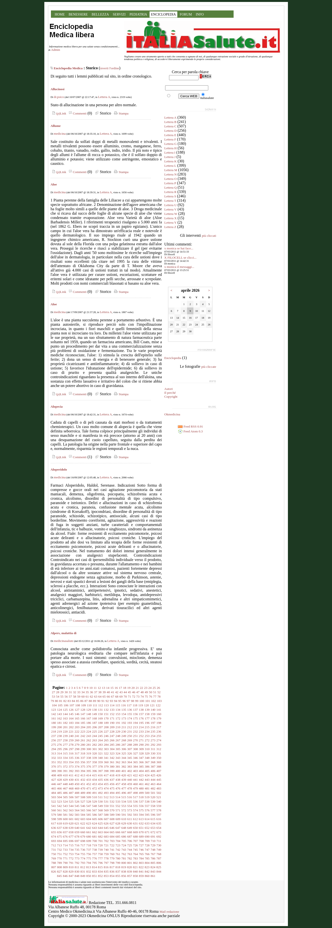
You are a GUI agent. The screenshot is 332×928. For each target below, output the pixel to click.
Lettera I (170, 152)
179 (158, 718)
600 (65, 819)
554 (129, 806)
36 (91, 692)
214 (141, 727)
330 (153, 753)
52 (159, 692)
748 (153, 849)
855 (117, 876)
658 (71, 832)
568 (100, 810)
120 (146, 705)
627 (112, 823)
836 (112, 871)
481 (147, 788)
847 (71, 876)
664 (106, 832)
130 (94, 709)
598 (53, 819)
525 (71, 801)
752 (65, 854)
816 (106, 867)
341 (106, 758)
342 (112, 758)
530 (100, 801)
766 (147, 854)
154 (123, 714)
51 (154, 692)
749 (158, 849)
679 (82, 836)
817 (112, 867)
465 (53, 788)
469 (77, 788)
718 (88, 845)
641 (82, 828)
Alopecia (57, 406)
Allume (56, 126)
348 (147, 758)
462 (147, 784)
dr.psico (59, 97)
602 (77, 819)
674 (53, 836)
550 (106, 806)
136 (129, 709)
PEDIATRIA (138, 14)
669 (135, 832)
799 (117, 863)
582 (71, 814)
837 (117, 871)
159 (153, 714)
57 (70, 696)
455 (106, 784)
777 (100, 858)
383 (129, 766)
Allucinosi (58, 89)
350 (158, 758)
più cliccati (209, 235)
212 (129, 727)
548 (94, 806)
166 (82, 718)
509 (88, 797)
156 (135, 714)
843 (153, 871)
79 (52, 701)
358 (94, 762)
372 (65, 766)
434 (94, 779)
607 (106, 819)
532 (112, 801)
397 (100, 771)
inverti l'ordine (109, 68)
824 (153, 867)
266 (112, 740)
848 (77, 876)
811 (77, 867)
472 (94, 788)
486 (65, 793)
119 (140, 705)
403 (135, 771)
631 (135, 823)
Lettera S (170, 196)
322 (106, 753)
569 (106, 810)
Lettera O (170, 179)
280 (82, 744)
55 (61, 696)
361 (112, 762)
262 (88, 740)
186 (88, 723)
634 (153, 823)
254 (153, 736)
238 (59, 736)
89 (94, 701)
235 (153, 731)
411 (71, 775)
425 (153, 775)
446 (53, 784)
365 (135, 762)
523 (59, 801)
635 (158, 823)
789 (59, 863)
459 (129, 784)
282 (94, 744)
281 (88, 744)
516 (129, 797)
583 (77, 814)
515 (123, 797)
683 (106, 836)
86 (81, 701)
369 (158, 762)
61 (87, 696)
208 (106, 727)
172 (117, 718)
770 (59, 858)
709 (147, 841)
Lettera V (170, 209)
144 (65, 714)
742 (117, 849)
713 (59, 845)
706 (129, 841)
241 (77, 736)
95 (119, 701)
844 (158, 871)
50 (150, 692)
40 (108, 692)
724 (123, 845)
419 (117, 775)
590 (117, 814)
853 (106, 876)
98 (132, 701)
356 (82, 762)
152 (112, 714)
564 (77, 810)
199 (53, 727)
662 (94, 832)
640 (77, 828)
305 (117, 749)
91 (102, 701)
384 (135, 766)
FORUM (186, 14)
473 (100, 788)
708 (141, 841)
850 (88, 876)
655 (53, 832)
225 (94, 731)
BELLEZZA (100, 14)
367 (147, 762)
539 (153, 801)
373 (71, 766)
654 (158, 828)
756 (88, 854)
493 (106, 793)
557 (147, 806)
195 (141, 723)
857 (129, 876)
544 (71, 806)
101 (147, 701)
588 (106, 814)
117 (129, 705)
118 (135, 705)
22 (141, 688)
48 (142, 692)
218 (53, 731)
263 (94, 740)
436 (106, 779)
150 (100, 714)
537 (141, 801)
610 (123, 819)
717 (82, 845)
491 (94, 793)
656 (59, 832)
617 (53, 823)
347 (141, 758)
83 (69, 701)
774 (82, 858)
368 (153, 762)
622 (82, 823)
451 (82, 784)
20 (133, 688)
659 (77, 832)
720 (100, 845)
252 (141, 736)
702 (106, 841)
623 (88, 823)
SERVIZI (119, 14)
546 (82, 806)
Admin (55, 50)
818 (117, 867)
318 (82, 753)
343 (117, 758)
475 (112, 788)
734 (71, 849)
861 (153, 876)
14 (107, 688)
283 (100, 744)
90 (98, 701)
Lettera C (170, 126)
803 (141, 863)
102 (153, 701)
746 (141, 849)
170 (106, 718)
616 (158, 819)
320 (94, 753)
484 (53, 793)
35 (87, 692)
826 (53, 871)
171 (112, 718)
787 (158, 858)
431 (77, 779)
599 (59, 819)
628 (117, 823)
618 (59, 823)
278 (71, 744)
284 (106, 744)
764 (135, 854)
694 (59, 841)
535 (129, 801)
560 (53, 810)
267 (117, 740)
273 (153, 740)
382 (123, 766)
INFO (200, 14)
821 (135, 867)
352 (59, 762)
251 (135, 736)
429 (65, 779)
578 (158, 810)
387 (153, 766)
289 (135, 744)
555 (135, 806)
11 (95, 688)
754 (77, 854)
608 (112, 819)
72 (133, 696)
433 (88, 779)
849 (82, 876)
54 (57, 696)
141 (158, 709)
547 (88, 806)
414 (88, 775)
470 (82, 788)
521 (158, 797)
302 (100, 749)
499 (141, 793)
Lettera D (170, 130)
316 (71, 753)
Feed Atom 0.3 (190, 431)
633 (147, 823)
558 (153, 806)
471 (88, 788)
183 (71, 723)
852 (100, 876)
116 (123, 705)
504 (59, 797)
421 (129, 775)
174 (129, 718)
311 (153, 749)
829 (71, 871)
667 (123, 832)
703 (112, 841)
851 (94, 876)
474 (106, 788)
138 (141, 709)
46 (133, 692)
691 (153, 836)
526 (77, 801)
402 (129, 771)
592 (129, 814)
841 (141, 871)
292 (153, 744)
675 (59, 836)
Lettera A (104, 97)
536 (135, 801)
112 (100, 705)
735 (77, 849)
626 (106, 823)
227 (106, 731)
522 (53, 801)
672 (153, 832)
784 (141, 858)
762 (123, 854)
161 (53, 718)
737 (88, 849)
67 (112, 696)
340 (100, 758)
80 (56, 701)
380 (112, 766)
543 (65, 806)
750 (53, 854)
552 (117, 806)
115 (117, 705)
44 (125, 692)
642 (88, 828)
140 (153, 709)
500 (147, 793)
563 (71, 810)
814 (94, 867)
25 (154, 688)
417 (106, 775)
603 (82, 819)
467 (65, 788)
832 (88, 871)
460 (135, 784)
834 (100, 871)
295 (59, 749)
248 (117, 736)
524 (65, 801)
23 (145, 688)
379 (106, 766)
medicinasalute (63, 641)
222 (77, 731)
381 (117, 766)
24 (150, 688)
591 (123, 814)
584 (82, 814)
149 (94, 714)
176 (141, 718)
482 (153, 788)
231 (129, 731)
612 (135, 819)
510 (94, 797)
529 (94, 801)
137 (135, 709)
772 (71, 858)
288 (129, 744)
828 (65, 871)
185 (82, 723)
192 (123, 723)
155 (129, 714)
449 (71, 784)
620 (71, 823)
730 (158, 845)
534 (123, 801)
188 (100, 723)
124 (59, 709)
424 (147, 775)
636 (53, 828)
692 (158, 836)
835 (106, 871)
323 (112, 753)
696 (71, 841)
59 (78, 696)
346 (135, 758)
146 (77, 714)
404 (141, 771)
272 (147, 740)
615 (153, 819)
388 (158, 766)
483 (158, 788)
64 (99, 696)
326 (129, 753)
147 (82, 714)
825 (158, 867)
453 (94, 784)
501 (153, 793)
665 (112, 832)
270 (135, 740)
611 (129, 819)
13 (103, 688)
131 (100, 709)
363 (123, 762)
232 (135, 731)
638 (65, 828)
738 (94, 849)
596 (153, 814)
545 (77, 806)
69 (121, 696)
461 (141, 784)
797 (106, 863)
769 (53, 858)
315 (65, 753)
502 (158, 793)
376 (88, 766)
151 (106, 714)
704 (117, 841)
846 (65, 876)
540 (158, 801)
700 (94, 841)
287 (123, 744)
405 (147, 771)
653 (153, 828)
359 (100, 762)
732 (59, 849)
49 (146, 692)
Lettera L (170, 165)
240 (71, 736)
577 (153, 810)
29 (61, 692)
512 (106, 797)
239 (65, 736)
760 (112, 854)
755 (82, 854)
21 (137, 688)
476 (117, 788)
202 (71, 727)
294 (53, 749)
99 (136, 701)
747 (147, 849)
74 (142, 696)
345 (129, 758)
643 (94, 828)
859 (141, 876)
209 (112, 727)
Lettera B (170, 122)
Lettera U (170, 205)
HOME (60, 14)
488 (77, 793)
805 (153, 863)
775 (88, 858)
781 (123, 858)
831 (82, 871)
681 (94, 836)
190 (112, 723)
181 (59, 723)
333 (59, 758)
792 (77, 863)
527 (82, 801)
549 (100, 806)
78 (159, 696)
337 (82, 758)
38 (99, 692)
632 (141, 823)
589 (112, 814)
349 (153, 758)
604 (88, 819)
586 (94, 814)
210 (117, 727)
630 (129, 823)
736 (82, 849)
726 (135, 845)
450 (77, 784)
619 (65, 823)
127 (77, 709)
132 (106, 709)
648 (123, 828)
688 (135, 836)
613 (141, 819)
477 (123, 788)
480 (141, 788)
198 (158, 723)
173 (123, 718)
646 (112, 828)
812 (82, 867)
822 (141, 867)
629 (123, 823)
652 (147, 828)
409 (59, 775)
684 (112, 836)
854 (112, 876)
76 (150, 696)
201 (65, 727)
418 (112, 775)
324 (117, 753)
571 (117, 810)
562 (65, 810)
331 (158, 753)
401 (123, 771)
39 (104, 692)
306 (123, 749)
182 (65, 723)
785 (147, 858)
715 (71, 845)
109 (83, 705)
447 (59, 784)
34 (83, 692)
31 (70, 692)
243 (88, 736)
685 (117, 836)
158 (147, 714)
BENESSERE (78, 14)
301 (94, 749)
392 (71, 771)
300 (88, 749)
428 (59, 779)
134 (117, 709)
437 (112, 779)
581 (65, 814)
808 (59, 867)
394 (82, 771)
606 (100, 819)
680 (88, 836)
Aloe (54, 184)
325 (123, 753)
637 (59, 828)
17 (120, 688)
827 (59, 871)
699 (88, 841)
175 (135, 718)
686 (123, 836)
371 (59, 766)
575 (141, 810)
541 (53, 806)
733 (65, 849)
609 (117, 819)
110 (89, 705)
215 (147, 727)
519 (147, 797)
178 (153, 718)
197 (153, 723)
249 (123, 736)
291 (147, 744)
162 (59, 718)
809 (65, 867)
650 (135, 828)
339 (94, 758)
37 (95, 692)
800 (123, 863)
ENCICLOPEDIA (163, 14)
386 (147, 766)
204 (82, 727)
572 (123, 810)
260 (77, 740)
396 (94, 771)
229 (117, 731)
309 (141, 749)
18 (124, 688)
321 (100, 753)
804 (147, 863)
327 (135, 753)
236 (158, 731)
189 (106, 723)
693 (53, 841)
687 (129, 836)
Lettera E (170, 135)
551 (112, 806)
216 (153, 727)
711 (158, 841)
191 (117, 723)
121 (152, 705)
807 (53, 867)
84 (73, 701)
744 (129, 849)
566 (88, 810)
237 (53, 736)
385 (141, 766)
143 (59, 714)
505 (65, 797)
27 (53, 692)
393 (77, 771)
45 (129, 692)
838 (123, 871)
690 (147, 836)
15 (112, 688)
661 (88, 832)
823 (147, 867)
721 (106, 845)
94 (115, 701)
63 (95, 696)
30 (66, 692)
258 (65, 740)
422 (135, 775)
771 (65, 858)
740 (106, 849)
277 (65, 744)
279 (77, 744)
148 (88, 714)
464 (158, 784)
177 (147, 718)
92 (107, 701)
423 (141, 775)
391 (65, 771)
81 (60, 701)
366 (141, 762)
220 (65, 731)
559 (158, 806)
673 (158, 832)
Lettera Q (170, 187)
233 (141, 731)
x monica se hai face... (178, 248)
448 (65, 784)
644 (100, 828)
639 (71, 828)
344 (123, 758)
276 (59, 744)
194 (135, 723)
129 (88, 709)
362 (117, 762)
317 (77, 753)
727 (141, 845)
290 (141, 744)
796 (100, 863)
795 (94, 863)
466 (59, 788)
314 (59, 753)
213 (135, 727)
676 (65, 836)
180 (53, 723)
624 (94, 823)
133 (112, 709)
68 (116, 696)
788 (53, 863)
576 (147, 810)
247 (112, 736)
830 (77, 871)
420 (123, 775)
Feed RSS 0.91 (190, 426)
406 (153, 771)
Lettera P (170, 183)
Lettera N (170, 174)
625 (100, 823)
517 (135, 797)
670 (141, 832)
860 (147, 876)
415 (94, 775)
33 (78, 692)
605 (94, 819)
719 (94, 845)
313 (53, 753)
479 (135, 788)
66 (108, 696)
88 (90, 701)
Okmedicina (172, 414)
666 (117, 832)
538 (147, 801)
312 (158, 749)
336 (77, 758)
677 (71, 836)
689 (141, 836)
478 (129, 788)
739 (100, 849)
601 (71, 819)
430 (71, 779)
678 (77, 836)
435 (100, 779)
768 (158, 854)
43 (121, 692)
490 (88, 793)
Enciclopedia (172, 358)
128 (82, 709)
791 (71, 863)
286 (117, 744)
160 (158, 714)
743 (123, 849)
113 (106, 705)
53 (53, 696)
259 (71, 740)
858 (135, 876)
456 (112, 784)
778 (106, 858)
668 (129, 832)
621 (77, 823)
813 (88, 867)
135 (123, 709)
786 (153, 858)
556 (141, 806)
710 (153, 841)
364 (129, 762)
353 (65, 762)
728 (147, 845)
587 (100, 814)
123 (53, 709)
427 (53, 779)
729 (153, 845)
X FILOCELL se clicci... (180, 257)
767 (153, 854)
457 (117, 784)
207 (100, 727)
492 (100, 793)
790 (65, 863)
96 (124, 701)
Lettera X (170, 218)
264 (100, 740)
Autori (168, 389)
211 (123, 727)
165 (77, 718)
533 (117, 801)
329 (147, 753)
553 (123, 806)
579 (53, 814)
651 (141, 828)
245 (100, 736)
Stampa (120, 113)
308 (135, 749)
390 (59, 771)
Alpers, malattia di (63, 633)
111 (95, 705)
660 (82, 832)
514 (117, 797)
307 (129, 749)
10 (91, 688)
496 (123, 793)
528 (88, 801)
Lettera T (170, 200)
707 (135, 841)
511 (100, 797)
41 (112, 692)
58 (74, 696)
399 (112, 771)
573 (129, 810)
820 (129, 867)
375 (82, 766)
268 (123, 740)
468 (71, 788)
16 (116, 688)
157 (141, 714)
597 (158, 814)
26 (158, 688)
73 (137, 696)
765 (141, 854)
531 (106, 801)
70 (125, 696)
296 (65, 749)
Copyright (171, 396)
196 (147, 723)
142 (53, 714)
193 (129, 723)
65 (104, 696)
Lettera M (170, 170)
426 (158, 775)
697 (77, 841)
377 (94, 766)
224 (88, 731)
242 (82, 736)
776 (94, 858)
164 (71, 718)
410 (65, 775)
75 (146, 696)
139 (147, 709)
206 (94, 727)
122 (158, 705)
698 (82, 841)
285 (112, 744)
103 (159, 701)
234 (147, 731)
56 (66, 696)
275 (53, 744)
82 (64, 701)
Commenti (77, 113)
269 (129, 740)
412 (77, 775)
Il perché (170, 392)
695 (65, 841)
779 (112, 858)
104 (54, 705)
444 (153, 779)
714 (65, 845)
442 (141, 779)
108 (77, 705)
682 (100, 836)
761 (117, 854)
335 (71, 758)
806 (158, 863)
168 (94, 718)
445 (158, 779)
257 (59, 740)
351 (53, 762)
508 (82, 797)
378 (100, 766)
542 (59, 806)
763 (129, 854)
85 (77, 701)
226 (100, 731)
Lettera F (170, 139)
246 (106, 736)
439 (123, 779)
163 (65, 718)
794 (88, 863)
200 (59, 727)
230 (123, 731)
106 (66, 705)
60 (83, 696)
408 (53, 775)
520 (153, 797)
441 (135, 779)
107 (71, 705)
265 (106, 740)
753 (71, 854)
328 (141, 753)
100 (141, 701)
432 (82, 779)
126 (71, 709)
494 (112, 793)
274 (158, 740)
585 (88, 814)
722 (112, 845)
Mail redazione (169, 911)
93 (111, 701)
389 (53, 771)
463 (153, 784)
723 (117, 845)
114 (112, 705)
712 (53, 845)
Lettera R (170, 192)
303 (106, 749)
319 (88, 753)
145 (71, 714)
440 (129, 779)
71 (129, 696)
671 (147, 832)
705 (123, 841)
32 (74, 692)
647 (117, 828)
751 (59, 854)
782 (129, 858)
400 (117, 771)
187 (94, 723)
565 (82, 810)
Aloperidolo (59, 469)
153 (117, 714)
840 (135, 871)
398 (106, 771)
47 (137, 692)
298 (77, 749)
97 (128, 701)
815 (100, 867)
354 (71, 762)
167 (88, 718)
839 (129, 871)
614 (147, 819)
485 (59, 793)
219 (59, 731)
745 (135, 849)
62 (91, 696)
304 (112, 749)
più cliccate (208, 366)
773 (77, 858)
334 (65, 758)
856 (123, 876)
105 (60, 705)
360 (106, 762)
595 (147, 814)
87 (86, 701)
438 (117, 779)
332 (53, 758)
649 (129, 828)
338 (88, 758)
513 (112, 797)
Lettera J (170, 157)
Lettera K (170, 161)
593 (135, 814)
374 (77, 766)
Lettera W (170, 214)
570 (112, 810)
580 (59, 814)
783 (135, 858)
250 (129, 736)
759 (106, 854)
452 (88, 784)
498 (135, 793)
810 (71, 867)
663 (100, 832)
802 (135, 863)
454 (100, 784)
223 (82, 731)
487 (71, 793)
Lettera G (170, 144)
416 (100, 775)
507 (77, 797)
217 (158, 727)
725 (129, 845)
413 (82, 775)
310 (147, 749)
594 (141, 814)
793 (82, 863)
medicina (60, 133)
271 (141, 740)
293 (158, 744)
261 (82, 740)
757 (94, 854)
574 (135, 810)
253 (147, 736)
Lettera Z (170, 227)
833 (94, 871)
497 (129, 793)
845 (59, 876)
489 (82, 793)
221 (71, 731)
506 (71, 797)
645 (106, 828)
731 (53, 849)
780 (117, 858)
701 (100, 841)
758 (100, 854)
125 (65, 709)
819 (123, 867)
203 (77, 727)
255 (158, 736)
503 (53, 797)
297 (71, 749)
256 (53, 740)
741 (112, 849)
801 (129, 863)
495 (117, 793)
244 (94, 736)
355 (77, 762)
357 (88, 762)
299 (82, 749)
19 (128, 688)
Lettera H (170, 148)
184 (77, 723)
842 (147, 871)
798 (112, 863)
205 (88, 727)
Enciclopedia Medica (68, 68)
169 (100, 718)
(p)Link (58, 113)
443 (147, 779)
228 (112, 731)
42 (116, 692)
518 (141, 797)
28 (57, 692)
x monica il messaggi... (179, 267)
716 (77, 845)
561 (59, 810)
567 (94, 810)
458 (123, 784)
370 (53, 766)
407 (158, 771)
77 (154, 696)
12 (99, 688)
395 (88, 771)
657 (65, 832)
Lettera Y (170, 222)
